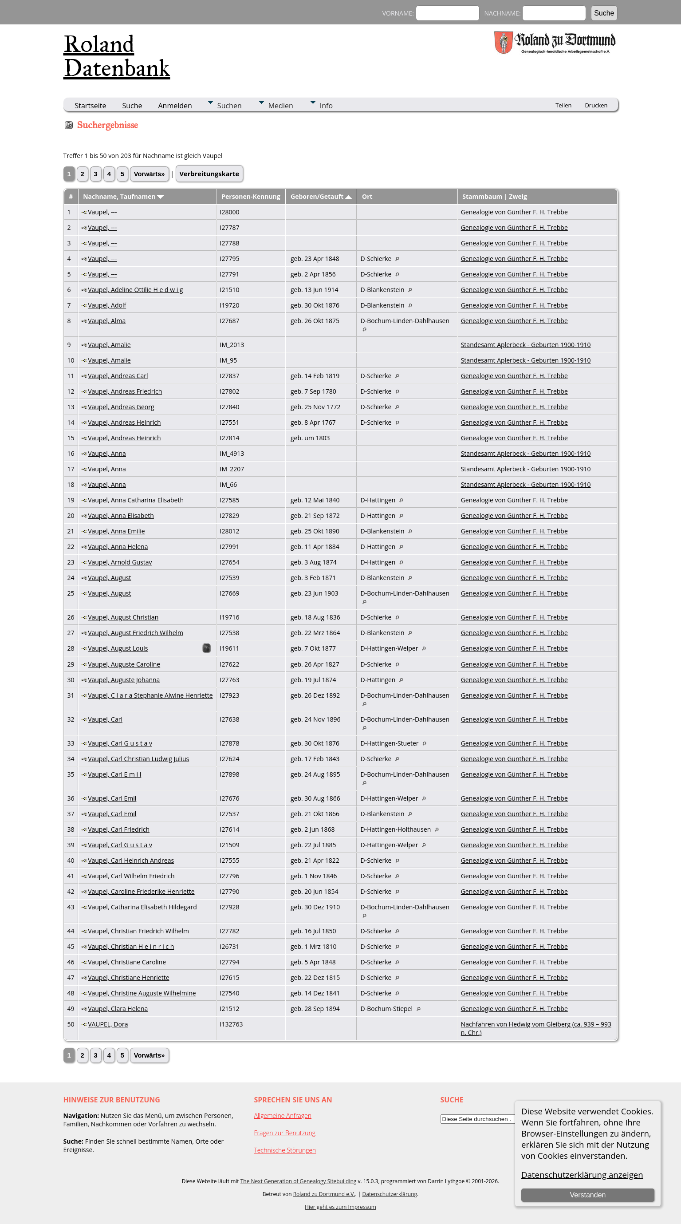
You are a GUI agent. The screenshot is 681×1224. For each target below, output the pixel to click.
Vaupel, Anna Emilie (116, 531)
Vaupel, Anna (107, 453)
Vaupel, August (109, 577)
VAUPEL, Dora (108, 1024)
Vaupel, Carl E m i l (114, 774)
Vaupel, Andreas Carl (118, 375)
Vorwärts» (149, 174)
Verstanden (588, 1195)
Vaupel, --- (102, 212)
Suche (132, 106)
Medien (280, 106)
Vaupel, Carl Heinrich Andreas (131, 860)
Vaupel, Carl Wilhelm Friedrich (131, 876)
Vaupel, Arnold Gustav (120, 562)
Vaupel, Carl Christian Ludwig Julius (138, 758)
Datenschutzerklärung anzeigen (582, 1174)
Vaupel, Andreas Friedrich (125, 391)
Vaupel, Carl (105, 719)
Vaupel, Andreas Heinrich (124, 422)
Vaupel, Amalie (109, 344)
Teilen (563, 105)
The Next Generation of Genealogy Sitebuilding (298, 1181)
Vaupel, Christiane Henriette (128, 977)
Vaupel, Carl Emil (112, 798)
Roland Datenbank (116, 56)
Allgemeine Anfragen (283, 1115)
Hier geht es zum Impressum (340, 1207)
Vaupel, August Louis (118, 648)
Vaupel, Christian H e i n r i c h (131, 946)
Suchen (229, 106)
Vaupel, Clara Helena (118, 1008)
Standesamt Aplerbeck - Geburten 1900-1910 (526, 344)
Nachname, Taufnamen (123, 196)
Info (326, 106)
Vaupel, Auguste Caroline (124, 664)
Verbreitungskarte (210, 173)
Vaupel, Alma (107, 320)
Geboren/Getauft (321, 196)
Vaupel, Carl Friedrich (119, 829)
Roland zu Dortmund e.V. (324, 1194)
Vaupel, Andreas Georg (121, 407)
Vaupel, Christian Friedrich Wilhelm (138, 931)
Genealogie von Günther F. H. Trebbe (514, 212)
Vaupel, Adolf (107, 305)
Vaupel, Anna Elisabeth (121, 515)
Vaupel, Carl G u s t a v (120, 743)
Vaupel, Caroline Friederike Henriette (141, 891)
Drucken (596, 105)
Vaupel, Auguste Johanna (124, 679)
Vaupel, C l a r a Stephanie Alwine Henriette (150, 695)
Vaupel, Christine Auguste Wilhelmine (142, 993)
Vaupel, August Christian (123, 617)
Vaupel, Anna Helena (118, 546)
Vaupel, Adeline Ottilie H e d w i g (135, 289)
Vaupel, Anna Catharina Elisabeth (136, 500)
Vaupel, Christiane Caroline (127, 962)
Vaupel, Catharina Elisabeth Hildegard (142, 907)
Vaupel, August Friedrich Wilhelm (135, 632)
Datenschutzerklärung (389, 1194)
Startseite (90, 106)
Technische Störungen (285, 1150)
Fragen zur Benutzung (285, 1133)
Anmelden (175, 106)
